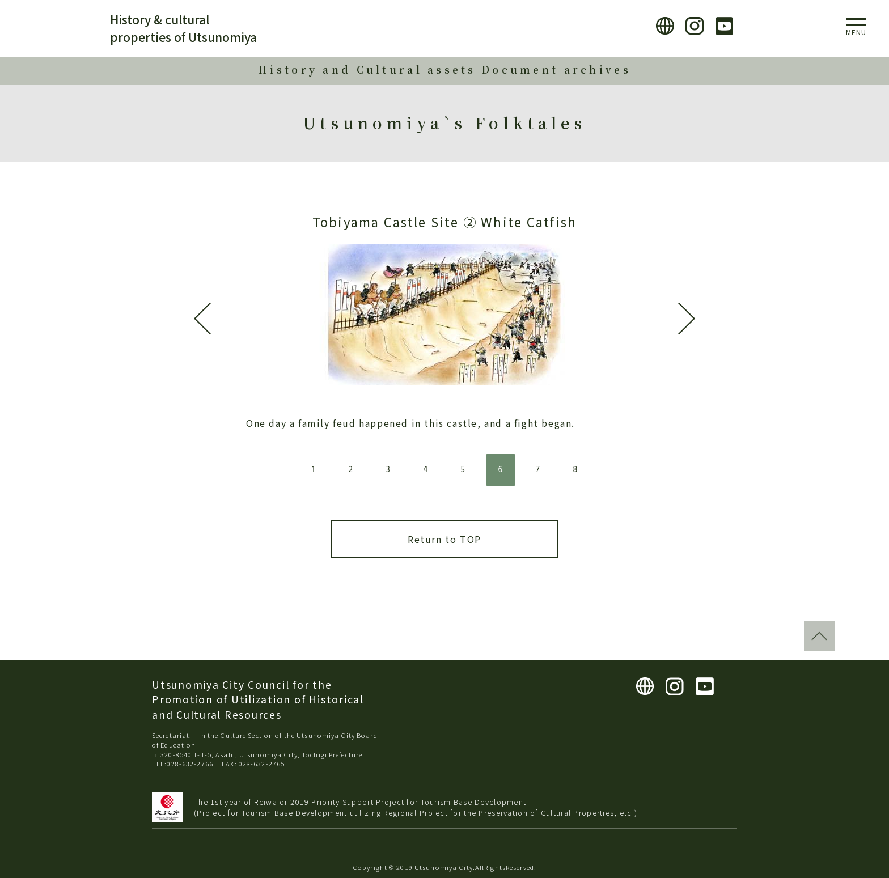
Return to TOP (444, 539)
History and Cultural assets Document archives (444, 69)
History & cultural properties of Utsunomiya (183, 28)
